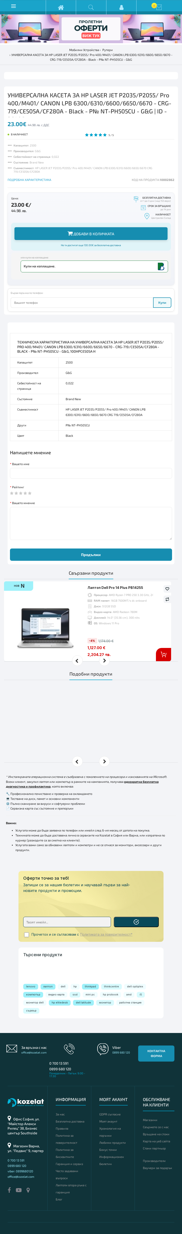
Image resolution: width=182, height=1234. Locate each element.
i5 (141, 994)
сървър (31, 1010)
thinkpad (90, 986)
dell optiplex (135, 986)
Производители (154, 1161)
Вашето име (20, 464)
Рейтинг (18, 487)
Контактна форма (156, 1053)
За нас (60, 1114)
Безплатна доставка (70, 1121)
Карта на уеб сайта (156, 1141)
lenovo (30, 986)
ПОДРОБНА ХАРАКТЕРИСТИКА (29, 180)
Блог (59, 1199)
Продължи (91, 554)
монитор (105, 1002)
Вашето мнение (23, 503)
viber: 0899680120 (20, 1171)
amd (129, 994)
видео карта (56, 994)
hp (75, 986)
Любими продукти (112, 1142)
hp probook (110, 994)
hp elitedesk (60, 1002)
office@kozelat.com (34, 1052)
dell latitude (83, 1002)
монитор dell (35, 1002)
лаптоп (48, 986)
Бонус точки (108, 1150)
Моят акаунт (108, 1121)
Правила (62, 1128)
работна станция (130, 1002)
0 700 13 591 (58, 1063)
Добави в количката (91, 233)
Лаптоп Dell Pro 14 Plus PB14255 (115, 588)
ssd (75, 994)
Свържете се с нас (156, 1127)
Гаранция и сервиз (69, 1164)
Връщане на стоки (156, 1134)
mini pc (90, 994)
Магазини (150, 1120)
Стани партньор (154, 1148)
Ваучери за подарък (157, 1168)
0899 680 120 (60, 1069)
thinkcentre (111, 986)
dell (63, 986)
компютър (33, 994)
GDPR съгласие (110, 1114)
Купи (162, 302)
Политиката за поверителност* (106, 934)
